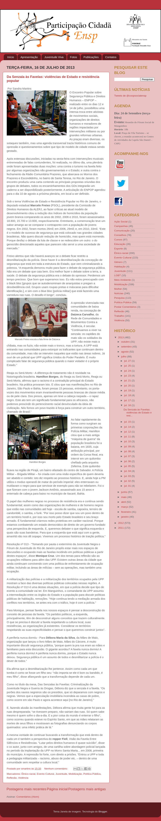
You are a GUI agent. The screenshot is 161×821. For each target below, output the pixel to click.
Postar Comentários (125, 306)
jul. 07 (128, 456)
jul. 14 (128, 426)
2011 (121, 527)
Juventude (61, 773)
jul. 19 (128, 390)
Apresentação (29, 57)
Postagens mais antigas (87, 789)
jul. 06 (128, 461)
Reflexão (12, 777)
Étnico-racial (28, 773)
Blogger (102, 811)
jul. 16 (128, 405)
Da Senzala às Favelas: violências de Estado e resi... (138, 412)
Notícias (118, 293)
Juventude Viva (53, 57)
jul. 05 (128, 466)
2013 (121, 337)
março (125, 506)
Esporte (118, 248)
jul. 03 (128, 476)
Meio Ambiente (122, 279)
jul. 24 (128, 370)
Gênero (118, 262)
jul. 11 (128, 436)
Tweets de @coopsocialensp (130, 95)
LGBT (117, 275)
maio (124, 497)
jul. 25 (128, 365)
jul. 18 (128, 395)
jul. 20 (128, 385)
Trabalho (119, 315)
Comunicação (122, 230)
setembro (126, 346)
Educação (119, 244)
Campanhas (121, 226)
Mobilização (75, 773)
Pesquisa (119, 297)
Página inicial (57, 789)
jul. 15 (128, 421)
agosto (125, 351)
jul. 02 (128, 481)
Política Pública (92, 773)
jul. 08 (128, 451)
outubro (125, 341)
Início (10, 57)
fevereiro (126, 511)
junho (124, 492)
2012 (121, 523)
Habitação (120, 266)
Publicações (91, 57)
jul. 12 (128, 431)
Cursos (118, 239)
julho (124, 356)
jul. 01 (128, 485)
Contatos (110, 57)
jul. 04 (128, 471)
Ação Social (120, 221)
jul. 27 (128, 360)
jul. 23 (128, 375)
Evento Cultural (45, 773)
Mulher (118, 288)
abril (124, 502)
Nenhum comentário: (56, 768)
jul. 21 (128, 380)
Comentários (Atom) (27, 796)
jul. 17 (128, 400)
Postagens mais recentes (26, 789)
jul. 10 (128, 441)
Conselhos (120, 235)
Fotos (73, 57)
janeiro (125, 516)
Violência (23, 777)
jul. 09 (128, 446)
